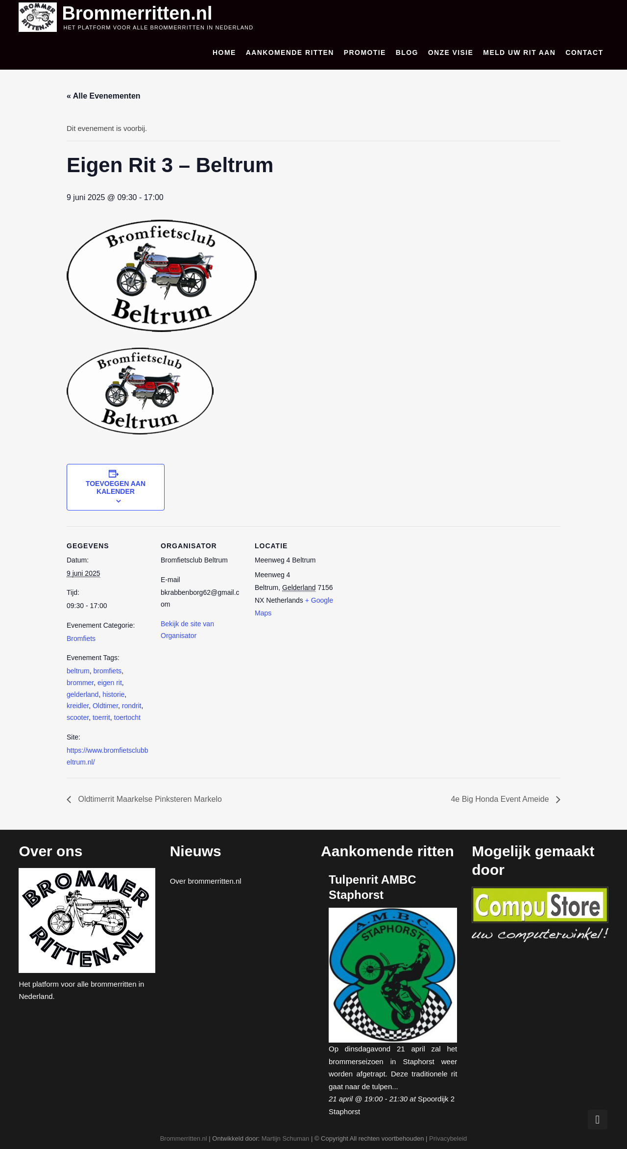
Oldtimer (105, 705)
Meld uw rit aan (519, 52)
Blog (407, 52)
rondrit (132, 705)
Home (224, 52)
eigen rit (109, 682)
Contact (584, 52)
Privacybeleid (448, 1137)
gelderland (82, 693)
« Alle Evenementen (104, 95)
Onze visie (451, 52)
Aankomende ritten (290, 52)
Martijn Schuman (286, 1137)
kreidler (78, 705)
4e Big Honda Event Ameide (501, 798)
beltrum (78, 670)
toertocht (127, 716)
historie (113, 693)
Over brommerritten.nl (205, 880)
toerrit (101, 716)
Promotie (365, 52)
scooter (78, 716)
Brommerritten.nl (141, 12)
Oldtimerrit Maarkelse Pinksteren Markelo (149, 798)
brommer (80, 682)
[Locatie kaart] (400, 592)
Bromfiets (81, 637)
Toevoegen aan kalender (115, 486)
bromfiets (107, 670)
